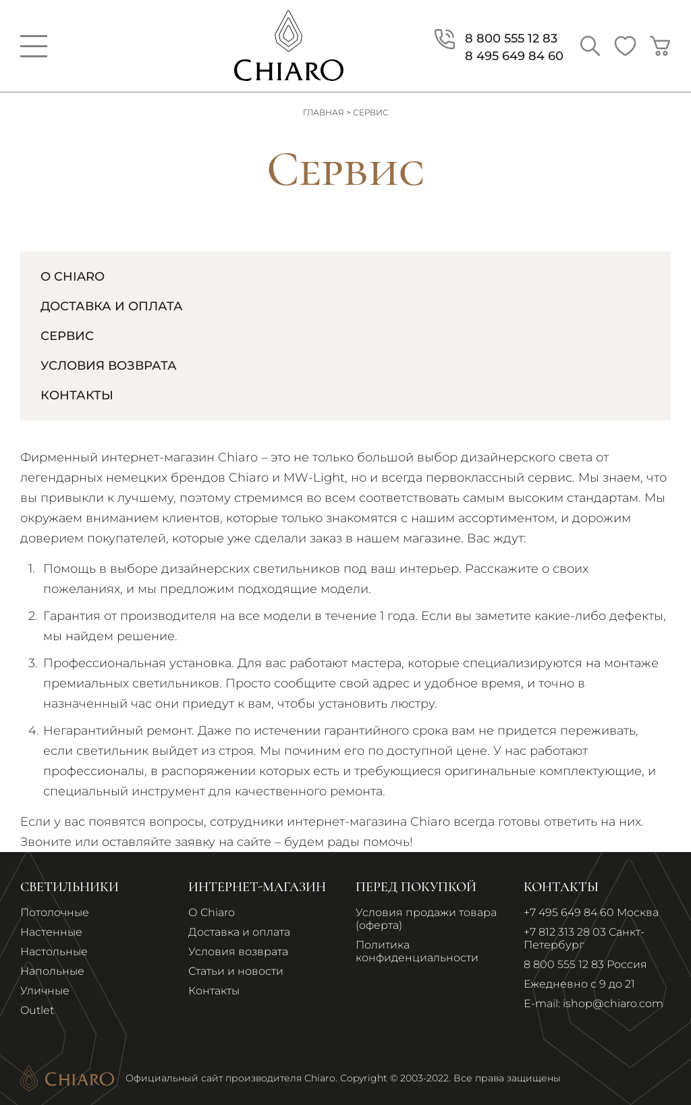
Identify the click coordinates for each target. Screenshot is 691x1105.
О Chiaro (72, 276)
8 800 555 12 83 (564, 964)
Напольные (52, 971)
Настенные (51, 932)
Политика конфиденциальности (417, 951)
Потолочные (54, 912)
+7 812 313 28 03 (565, 932)
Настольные (54, 951)
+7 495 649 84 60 (569, 912)
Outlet (37, 1010)
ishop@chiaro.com (613, 1003)
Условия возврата (108, 365)
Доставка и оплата (239, 932)
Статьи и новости (235, 971)
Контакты (76, 395)
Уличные (45, 990)
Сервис (67, 336)
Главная (323, 112)
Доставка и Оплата (111, 306)
